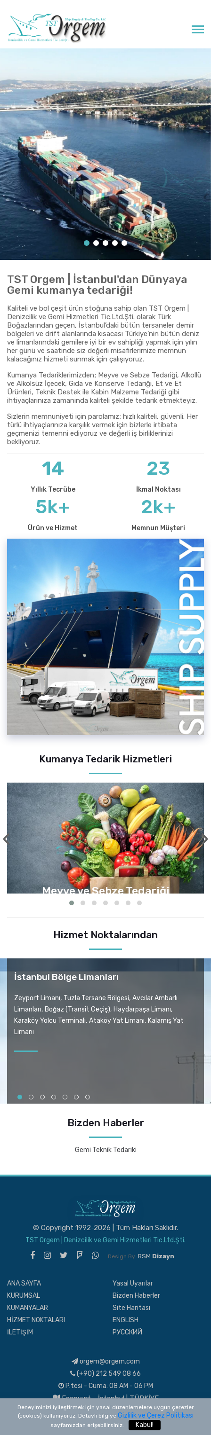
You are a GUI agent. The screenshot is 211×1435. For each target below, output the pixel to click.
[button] (71, 903)
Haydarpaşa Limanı (142, 1009)
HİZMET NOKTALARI (36, 1320)
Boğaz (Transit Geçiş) (77, 1009)
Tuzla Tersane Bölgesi (96, 998)
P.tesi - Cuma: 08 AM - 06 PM (105, 1386)
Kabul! (145, 1425)
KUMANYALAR (27, 1308)
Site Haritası (131, 1308)
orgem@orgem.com (106, 1361)
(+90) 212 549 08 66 (105, 1374)
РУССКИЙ (127, 1332)
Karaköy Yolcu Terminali (50, 1021)
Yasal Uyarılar (133, 1283)
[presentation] (6, 839)
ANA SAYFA (24, 1283)
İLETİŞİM (20, 1332)
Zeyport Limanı (37, 998)
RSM (156, 1256)
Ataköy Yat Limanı (117, 1021)
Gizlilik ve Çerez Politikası (156, 1415)
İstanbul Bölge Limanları (66, 977)
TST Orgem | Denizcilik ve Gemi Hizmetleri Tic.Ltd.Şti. (105, 1240)
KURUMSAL (23, 1296)
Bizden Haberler (136, 1296)
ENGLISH (125, 1320)
